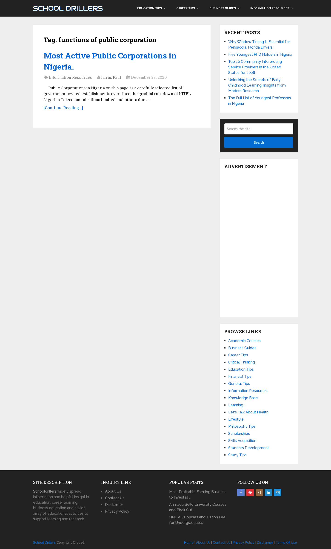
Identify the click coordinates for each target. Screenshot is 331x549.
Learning (235, 405)
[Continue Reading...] (63, 107)
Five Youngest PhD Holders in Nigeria (260, 54)
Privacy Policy (117, 511)
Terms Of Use (286, 542)
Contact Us (114, 498)
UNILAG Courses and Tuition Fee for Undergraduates (197, 520)
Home (189, 542)
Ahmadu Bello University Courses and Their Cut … (197, 507)
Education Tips (149, 8)
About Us (113, 491)
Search (259, 142)
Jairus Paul (111, 77)
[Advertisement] (258, 242)
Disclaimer (114, 505)
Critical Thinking (241, 362)
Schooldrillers (44, 491)
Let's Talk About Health (248, 412)
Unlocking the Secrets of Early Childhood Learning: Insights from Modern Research (257, 85)
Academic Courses (244, 341)
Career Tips (185, 8)
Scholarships (239, 433)
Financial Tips (239, 376)
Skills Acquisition (242, 441)
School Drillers (68, 8)
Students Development (248, 448)
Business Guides (222, 8)
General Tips (239, 383)
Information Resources (269, 8)
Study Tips (237, 455)
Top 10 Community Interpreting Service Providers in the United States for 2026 (255, 67)
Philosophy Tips (242, 426)
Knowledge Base (243, 398)
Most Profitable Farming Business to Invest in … (197, 495)
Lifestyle (236, 419)
